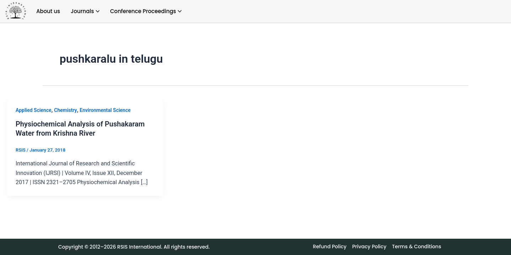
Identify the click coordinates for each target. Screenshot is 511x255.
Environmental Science (105, 110)
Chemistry (65, 110)
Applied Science (33, 110)
